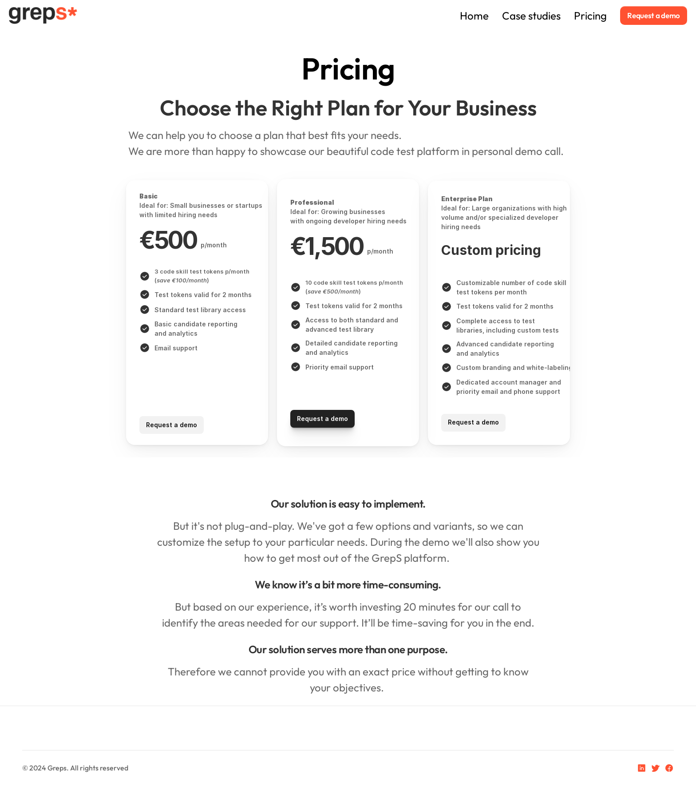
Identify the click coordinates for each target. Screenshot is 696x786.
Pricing (590, 15)
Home (432, 15)
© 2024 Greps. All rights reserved (75, 767)
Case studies (531, 15)
